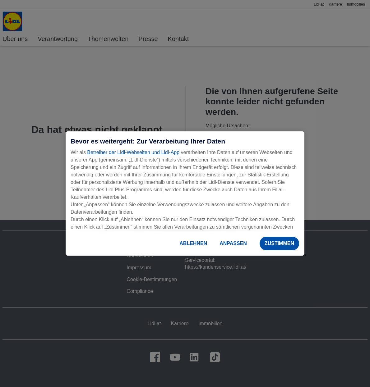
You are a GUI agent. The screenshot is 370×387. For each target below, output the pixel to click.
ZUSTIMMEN (279, 243)
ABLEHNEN (193, 243)
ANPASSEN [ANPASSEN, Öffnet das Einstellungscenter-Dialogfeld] (233, 243)
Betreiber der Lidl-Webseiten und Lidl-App (133, 152)
